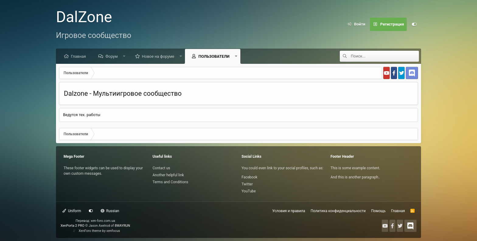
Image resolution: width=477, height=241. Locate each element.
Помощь (378, 211)
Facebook (249, 177)
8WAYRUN (122, 226)
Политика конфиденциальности (338, 211)
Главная (78, 56)
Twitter (247, 184)
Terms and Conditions (170, 182)
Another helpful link (168, 175)
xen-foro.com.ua (103, 221)
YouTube (249, 191)
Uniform (71, 211)
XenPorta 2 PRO (72, 226)
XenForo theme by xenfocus (99, 231)
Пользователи (213, 56)
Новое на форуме (158, 56)
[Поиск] (385, 56)
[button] (124, 56)
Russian (110, 211)
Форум (111, 56)
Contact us (161, 168)
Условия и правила (288, 211)
